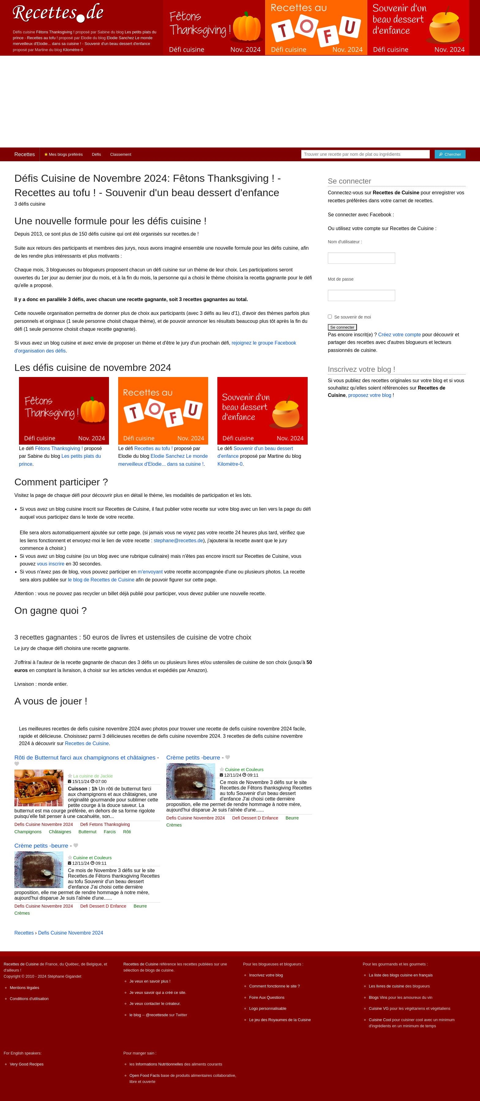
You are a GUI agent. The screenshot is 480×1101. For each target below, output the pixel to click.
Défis (96, 154)
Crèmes (174, 825)
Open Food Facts (144, 1075)
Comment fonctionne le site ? (274, 986)
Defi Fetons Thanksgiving (105, 824)
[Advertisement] (240, 101)
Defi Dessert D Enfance (255, 817)
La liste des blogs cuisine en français (401, 975)
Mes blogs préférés (63, 154)
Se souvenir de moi (352, 317)
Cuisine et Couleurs (244, 769)
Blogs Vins (378, 997)
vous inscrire (51, 563)
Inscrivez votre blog (266, 975)
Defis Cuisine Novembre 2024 (43, 824)
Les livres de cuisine (386, 986)
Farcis (110, 831)
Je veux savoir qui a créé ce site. (157, 992)
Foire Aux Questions (266, 997)
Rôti (127, 831)
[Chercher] (450, 154)
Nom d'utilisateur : (345, 241)
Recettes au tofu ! (42, 37)
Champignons (28, 831)
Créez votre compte (399, 334)
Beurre (292, 817)
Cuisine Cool (380, 1019)
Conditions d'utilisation (29, 998)
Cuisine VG (379, 1008)
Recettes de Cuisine (87, 743)
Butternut (87, 831)
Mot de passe (341, 279)
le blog (135, 1015)
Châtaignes (60, 831)
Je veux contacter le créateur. (155, 1003)
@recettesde (157, 1015)
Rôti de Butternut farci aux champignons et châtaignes (85, 757)
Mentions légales (24, 987)
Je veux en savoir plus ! (150, 981)
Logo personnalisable (268, 1008)
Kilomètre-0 (73, 49)
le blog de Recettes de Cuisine (101, 579)
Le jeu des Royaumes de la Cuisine (280, 1019)
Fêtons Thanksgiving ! (55, 32)
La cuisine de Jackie (93, 776)
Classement (120, 154)
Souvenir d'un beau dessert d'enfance (117, 43)
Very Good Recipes (26, 1064)
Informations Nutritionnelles (159, 1064)
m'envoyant (150, 571)
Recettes (24, 154)
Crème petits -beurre (193, 757)
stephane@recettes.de (178, 540)
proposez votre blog (370, 395)
